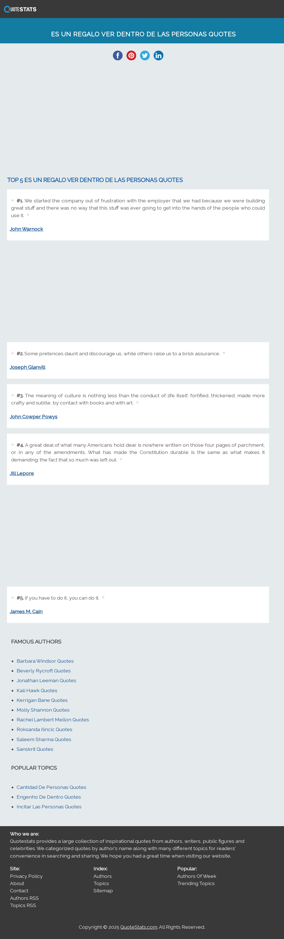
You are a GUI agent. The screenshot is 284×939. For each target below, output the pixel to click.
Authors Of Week (196, 876)
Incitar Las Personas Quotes (49, 806)
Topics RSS (23, 905)
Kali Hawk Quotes (37, 690)
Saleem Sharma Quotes (44, 739)
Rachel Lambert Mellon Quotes (53, 719)
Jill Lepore (22, 473)
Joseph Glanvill (27, 367)
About (17, 883)
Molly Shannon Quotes (43, 710)
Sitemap (103, 890)
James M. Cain (26, 611)
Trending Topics (196, 883)
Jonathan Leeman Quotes (46, 680)
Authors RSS (24, 898)
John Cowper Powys (33, 416)
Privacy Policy (26, 876)
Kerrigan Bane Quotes (42, 700)
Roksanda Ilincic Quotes (44, 729)
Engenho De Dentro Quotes (49, 797)
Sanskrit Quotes (35, 749)
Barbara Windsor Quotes (45, 661)
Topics (101, 883)
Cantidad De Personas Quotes (51, 787)
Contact (19, 890)
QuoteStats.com (138, 927)
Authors (102, 876)
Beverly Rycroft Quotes (44, 671)
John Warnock (26, 229)
